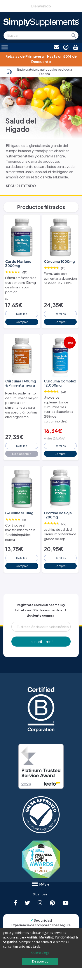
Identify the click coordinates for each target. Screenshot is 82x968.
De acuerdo (40, 961)
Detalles (21, 314)
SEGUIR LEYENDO (21, 185)
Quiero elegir (40, 953)
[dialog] (41, 948)
